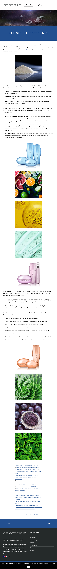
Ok (28, 567)
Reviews (32, 550)
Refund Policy (33, 540)
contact (26, 49)
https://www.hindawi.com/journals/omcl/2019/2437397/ (27, 505)
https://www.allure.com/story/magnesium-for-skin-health (27, 467)
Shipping (32, 542)
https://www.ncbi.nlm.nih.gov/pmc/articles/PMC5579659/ (27, 475)
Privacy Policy (33, 537)
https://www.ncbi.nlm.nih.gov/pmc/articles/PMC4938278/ (27, 469)
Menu (29, 5)
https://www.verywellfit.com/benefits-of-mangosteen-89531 (28, 510)
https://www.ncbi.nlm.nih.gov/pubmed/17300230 (26, 486)
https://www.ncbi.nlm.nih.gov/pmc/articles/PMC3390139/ (27, 495)
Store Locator (33, 545)
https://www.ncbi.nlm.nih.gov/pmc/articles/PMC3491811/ (27, 465)
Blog (31, 548)
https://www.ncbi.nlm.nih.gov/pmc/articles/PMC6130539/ (27, 512)
